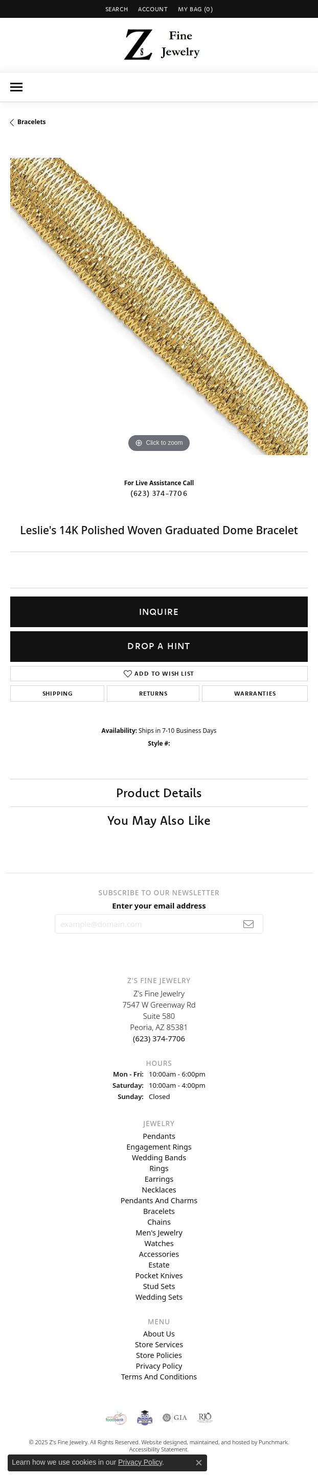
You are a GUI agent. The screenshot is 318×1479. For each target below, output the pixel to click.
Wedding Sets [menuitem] (159, 1296)
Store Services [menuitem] (159, 1344)
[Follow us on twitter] (148, 950)
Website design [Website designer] (160, 1442)
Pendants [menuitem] (159, 1135)
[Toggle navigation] (16, 87)
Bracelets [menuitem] (159, 1210)
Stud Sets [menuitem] (159, 1286)
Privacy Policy (140, 1462)
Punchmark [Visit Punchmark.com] (273, 1442)
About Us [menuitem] (159, 1334)
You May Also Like (159, 820)
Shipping (57, 693)
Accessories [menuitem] (159, 1253)
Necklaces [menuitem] (159, 1189)
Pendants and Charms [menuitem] (159, 1200)
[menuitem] (116, 1417)
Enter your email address (159, 905)
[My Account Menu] (153, 9)
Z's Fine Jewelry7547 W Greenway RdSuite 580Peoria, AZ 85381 (158, 1015)
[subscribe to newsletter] (248, 924)
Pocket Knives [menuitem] (159, 1275)
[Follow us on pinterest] (174, 950)
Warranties (255, 693)
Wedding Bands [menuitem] (159, 1157)
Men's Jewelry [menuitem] (159, 1232)
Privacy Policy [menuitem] (159, 1366)
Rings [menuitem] (158, 1168)
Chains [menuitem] (159, 1221)
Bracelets (31, 121)
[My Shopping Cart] (195, 9)
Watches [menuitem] (158, 1243)
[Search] (116, 9)
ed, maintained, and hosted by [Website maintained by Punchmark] (219, 1442)
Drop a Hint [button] (158, 646)
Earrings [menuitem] (159, 1178)
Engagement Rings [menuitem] (159, 1146)
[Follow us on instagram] (121, 950)
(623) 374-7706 (159, 493)
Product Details (159, 792)
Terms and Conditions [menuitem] (159, 1376)
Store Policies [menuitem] (159, 1355)
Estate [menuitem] (158, 1264)
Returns (153, 693)
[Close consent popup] (199, 1463)
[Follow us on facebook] (198, 950)
